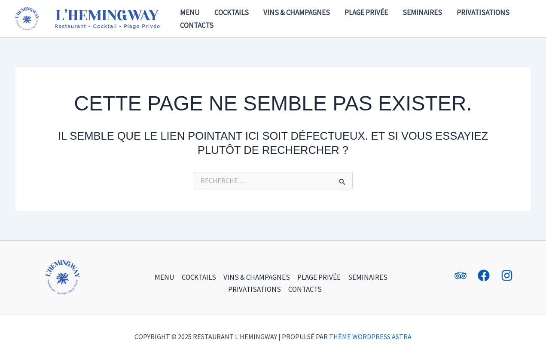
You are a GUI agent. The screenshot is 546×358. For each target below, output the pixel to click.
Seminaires (422, 12)
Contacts (197, 25)
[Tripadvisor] (460, 275)
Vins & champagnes (296, 12)
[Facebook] (484, 275)
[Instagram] (507, 275)
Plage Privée (366, 12)
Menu (190, 12)
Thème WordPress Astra (370, 336)
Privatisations (483, 12)
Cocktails (231, 12)
